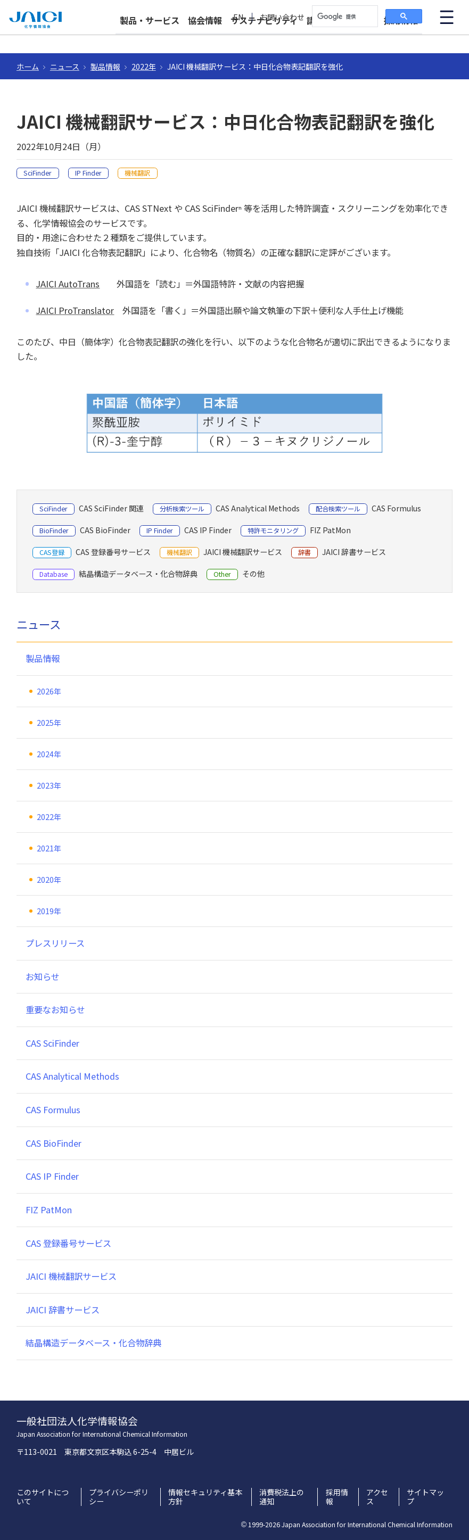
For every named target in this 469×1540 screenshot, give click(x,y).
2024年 (49, 754)
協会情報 (205, 38)
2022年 (143, 66)
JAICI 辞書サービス (63, 1309)
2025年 (49, 722)
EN (238, 17)
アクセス (377, 1497)
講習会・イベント (341, 38)
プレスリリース (55, 943)
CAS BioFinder (53, 1143)
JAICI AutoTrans (68, 283)
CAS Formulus (53, 1109)
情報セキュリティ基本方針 (205, 1497)
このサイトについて (43, 1497)
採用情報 (401, 38)
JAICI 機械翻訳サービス (71, 1276)
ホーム (28, 66)
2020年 (49, 879)
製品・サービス (149, 38)
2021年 (49, 848)
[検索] (344, 16)
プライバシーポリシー (119, 1497)
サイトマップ (425, 1497)
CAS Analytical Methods (72, 1076)
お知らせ (43, 976)
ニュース (64, 66)
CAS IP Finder (52, 1176)
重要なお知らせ (55, 1009)
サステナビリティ (264, 38)
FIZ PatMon (49, 1209)
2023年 (49, 785)
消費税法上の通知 (281, 1497)
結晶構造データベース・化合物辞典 (93, 1342)
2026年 (49, 691)
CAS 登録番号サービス (68, 1243)
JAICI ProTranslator (75, 310)
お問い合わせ (282, 17)
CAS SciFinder (52, 1043)
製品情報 (105, 66)
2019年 (49, 911)
